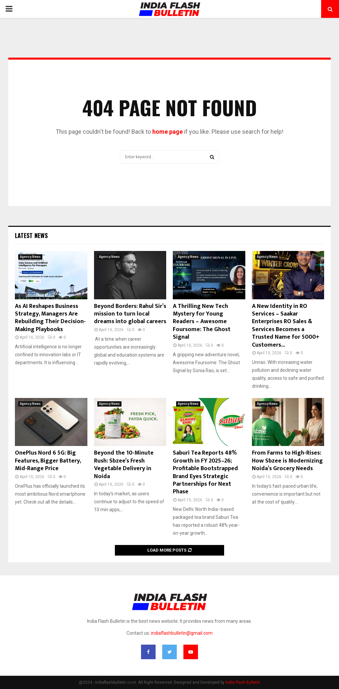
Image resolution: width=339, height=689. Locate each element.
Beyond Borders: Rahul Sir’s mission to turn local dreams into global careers (130, 314)
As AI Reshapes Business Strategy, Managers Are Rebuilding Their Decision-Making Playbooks (50, 317)
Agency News (30, 257)
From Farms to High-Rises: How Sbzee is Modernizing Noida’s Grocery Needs (287, 460)
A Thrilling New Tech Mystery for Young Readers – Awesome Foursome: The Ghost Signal (201, 321)
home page (167, 131)
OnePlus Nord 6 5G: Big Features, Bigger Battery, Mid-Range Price (48, 460)
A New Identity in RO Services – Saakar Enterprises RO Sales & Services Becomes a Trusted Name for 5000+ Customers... (285, 325)
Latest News (31, 235)
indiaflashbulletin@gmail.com (182, 633)
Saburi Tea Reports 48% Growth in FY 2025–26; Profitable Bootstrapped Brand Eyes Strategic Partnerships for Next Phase (205, 472)
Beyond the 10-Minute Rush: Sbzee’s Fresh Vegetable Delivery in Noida (124, 464)
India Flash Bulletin (242, 682)
